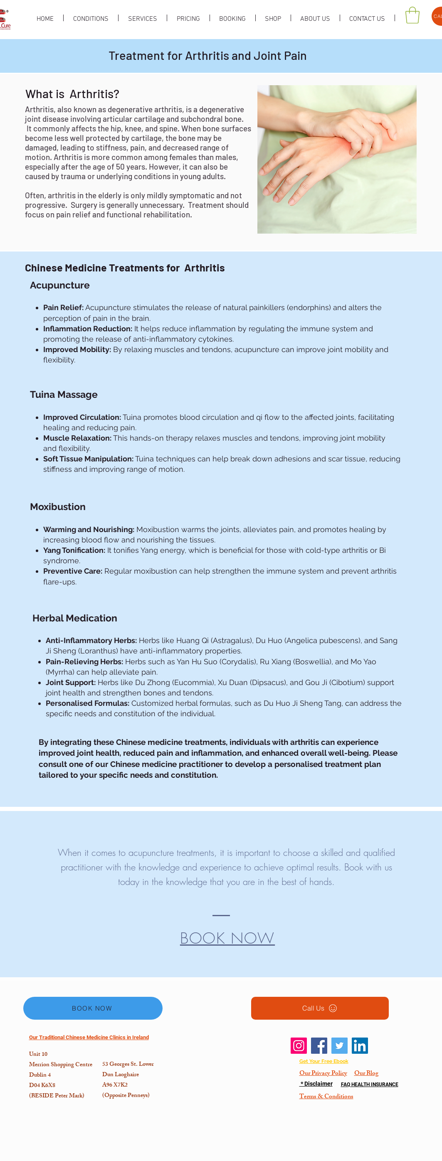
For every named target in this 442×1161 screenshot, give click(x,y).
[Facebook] (319, 1046)
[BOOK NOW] (93, 1008)
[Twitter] (339, 1046)
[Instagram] (299, 1046)
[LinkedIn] (360, 1046)
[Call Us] (320, 1008)
